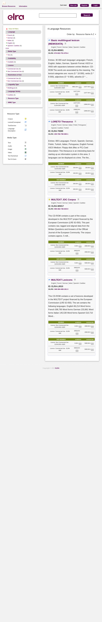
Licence (11, 65)
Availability (12, 58)
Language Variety (14, 91)
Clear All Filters (14, 29)
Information (23, 6)
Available (10, 62)
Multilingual (11, 88)
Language (11, 32)
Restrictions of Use (14, 75)
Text (9, 55)
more (7, 48)
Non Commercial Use (15, 71)
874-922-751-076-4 (61, 53)
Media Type (12, 51)
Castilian (10, 95)
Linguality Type (13, 84)
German (10, 38)
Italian (9, 40)
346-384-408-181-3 (61, 289)
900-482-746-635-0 (61, 209)
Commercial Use (13, 69)
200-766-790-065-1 (61, 134)
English (10, 43)
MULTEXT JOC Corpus (63, 199)
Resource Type (13, 98)
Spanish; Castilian (13, 46)
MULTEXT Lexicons (62, 280)
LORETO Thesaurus (62, 121)
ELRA (57, 368)
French (10, 35)
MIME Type (12, 102)
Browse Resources (8, 6)
